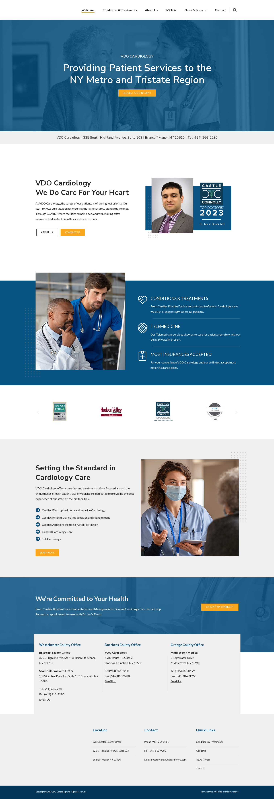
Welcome (88, 10)
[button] (38, 412)
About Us (151, 10)
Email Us (44, 699)
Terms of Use (207, 791)
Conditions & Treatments (120, 10)
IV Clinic (171, 10)
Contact (220, 10)
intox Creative (232, 791)
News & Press (196, 10)
